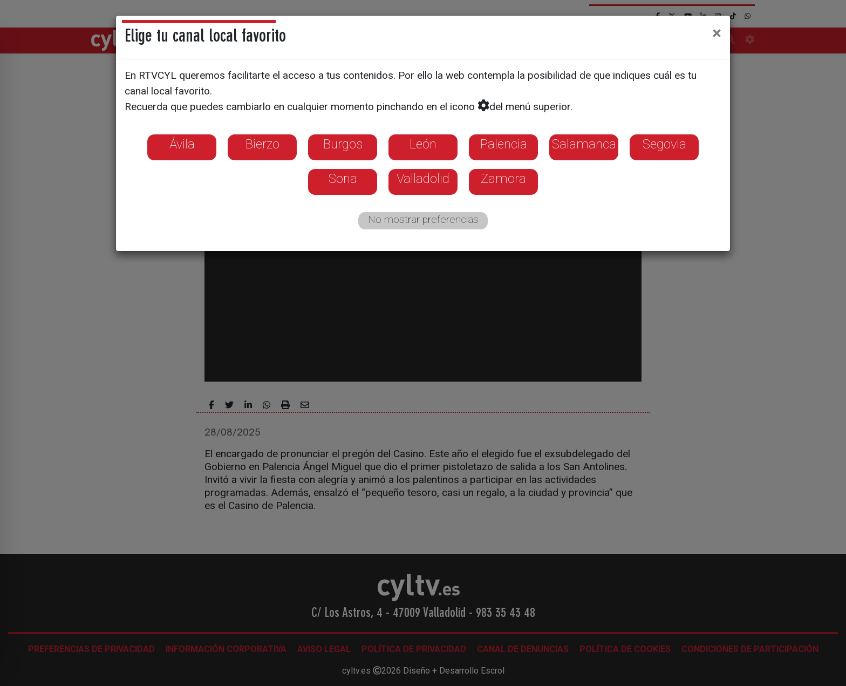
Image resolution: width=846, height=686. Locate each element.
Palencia (503, 144)
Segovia (664, 144)
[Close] (717, 33)
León (423, 144)
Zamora (503, 178)
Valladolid (423, 178)
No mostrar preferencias (423, 219)
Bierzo (262, 144)
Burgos (343, 144)
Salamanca (584, 144)
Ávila (182, 144)
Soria (343, 178)
